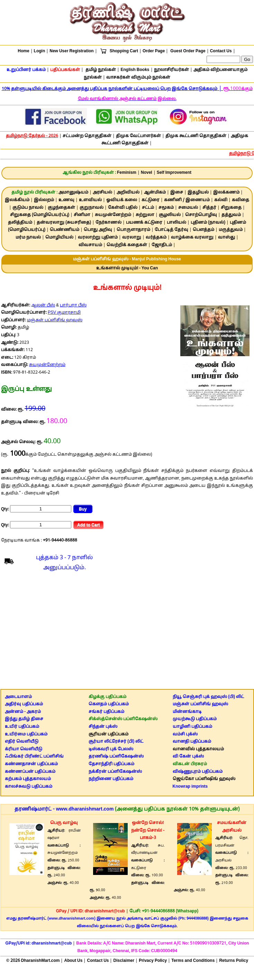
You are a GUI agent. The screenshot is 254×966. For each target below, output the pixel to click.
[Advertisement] (126, 631)
